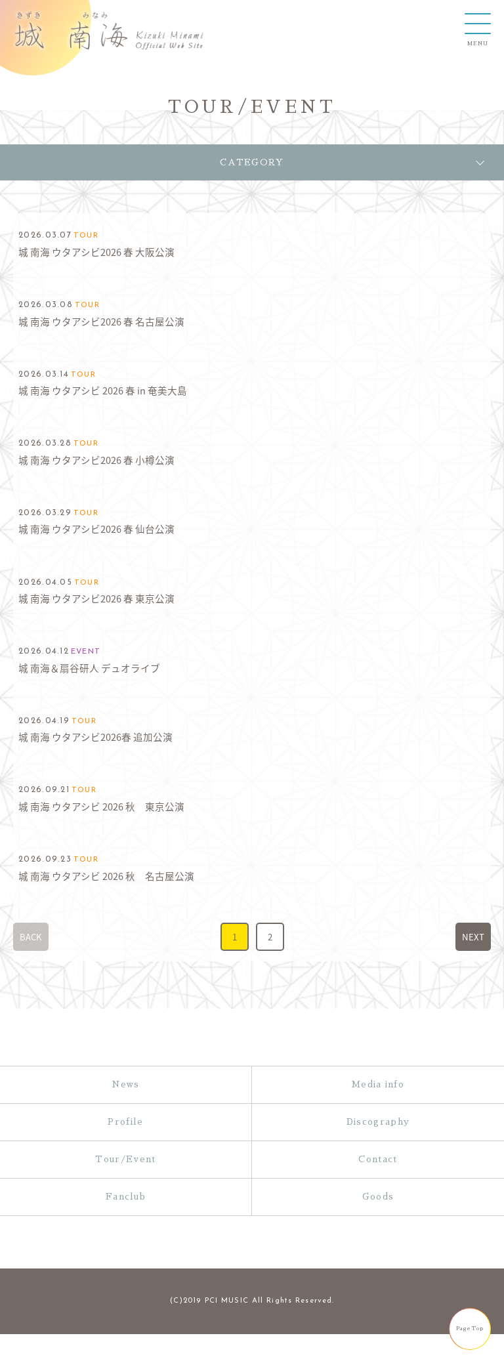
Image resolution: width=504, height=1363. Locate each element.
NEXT (473, 937)
